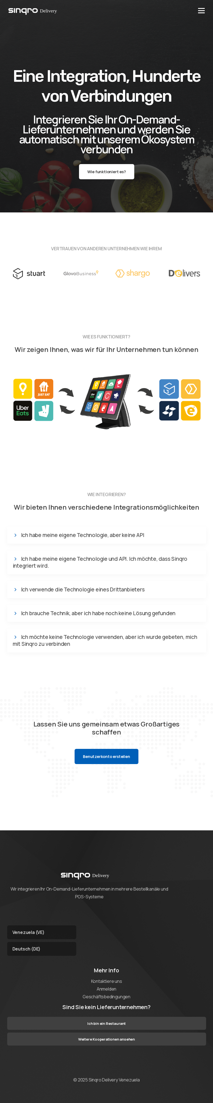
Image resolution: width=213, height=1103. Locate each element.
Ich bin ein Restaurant (106, 1023)
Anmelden (106, 989)
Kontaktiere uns (106, 981)
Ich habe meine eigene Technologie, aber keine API (82, 535)
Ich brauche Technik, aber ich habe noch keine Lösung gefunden (98, 613)
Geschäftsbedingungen (106, 997)
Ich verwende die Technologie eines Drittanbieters (83, 589)
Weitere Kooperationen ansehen (106, 1039)
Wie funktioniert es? (106, 171)
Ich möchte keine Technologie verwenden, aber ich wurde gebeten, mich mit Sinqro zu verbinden (105, 640)
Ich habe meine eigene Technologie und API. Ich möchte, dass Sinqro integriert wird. (100, 562)
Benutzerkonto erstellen (106, 756)
